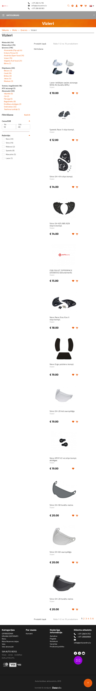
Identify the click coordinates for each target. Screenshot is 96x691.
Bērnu (7, 63)
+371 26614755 (84, 633)
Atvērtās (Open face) (14, 55)
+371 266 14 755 (38, 3)
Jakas (7, 78)
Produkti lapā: (40, 43)
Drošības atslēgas (12, 104)
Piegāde (53, 639)
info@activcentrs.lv (39, 5)
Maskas (8, 81)
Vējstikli (8, 93)
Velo (3, 644)
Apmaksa (53, 636)
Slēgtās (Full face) (13, 61)
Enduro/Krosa (11, 53)
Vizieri (34, 30)
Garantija (53, 644)
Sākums (5, 30)
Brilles (8, 76)
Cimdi (8, 73)
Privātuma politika (57, 646)
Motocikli (8, 42)
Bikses (8, 71)
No (5, 124)
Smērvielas (10, 107)
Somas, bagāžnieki (12, 86)
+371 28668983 (84, 636)
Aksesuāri (8, 91)
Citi (6, 96)
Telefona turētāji (12, 109)
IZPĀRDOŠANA (7, 633)
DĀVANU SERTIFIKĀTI (10, 636)
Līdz (20, 124)
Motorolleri (9, 45)
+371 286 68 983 (38, 8)
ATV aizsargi (8, 88)
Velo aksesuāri (8, 647)
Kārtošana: (38, 49)
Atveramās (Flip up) (13, 50)
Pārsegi (8, 99)
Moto (14, 30)
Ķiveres (24, 30)
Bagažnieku (10, 101)
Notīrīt (27, 115)
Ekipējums (8, 68)
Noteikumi (54, 641)
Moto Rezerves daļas (10, 641)
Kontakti (29, 633)
